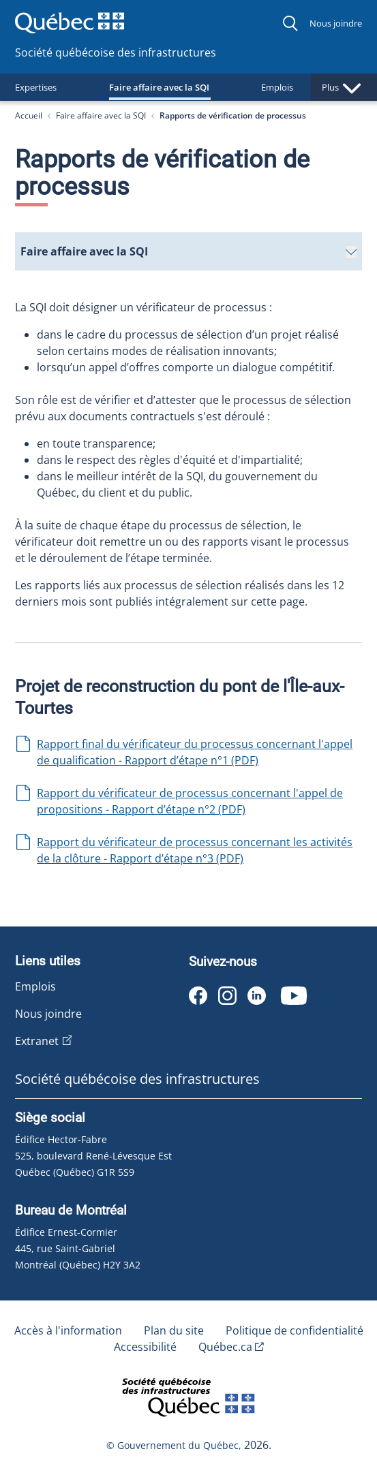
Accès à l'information (68, 1330)
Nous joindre (336, 23)
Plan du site (174, 1330)
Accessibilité (145, 1346)
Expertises (36, 87)
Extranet (37, 1040)
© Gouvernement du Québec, (175, 1445)
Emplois (291, 87)
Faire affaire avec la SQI (166, 87)
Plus (343, 87)
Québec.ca (225, 1346)
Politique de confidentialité (294, 1330)
